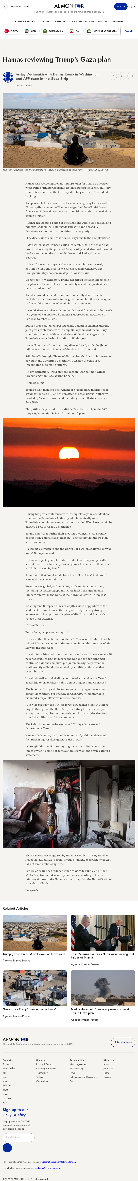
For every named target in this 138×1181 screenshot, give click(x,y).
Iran (4, 1072)
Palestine (7, 1085)
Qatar (5, 1094)
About (106, 1064)
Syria (5, 1102)
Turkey (6, 1064)
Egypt (5, 1089)
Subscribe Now (123, 1042)
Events (27, 6)
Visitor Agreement (78, 1064)
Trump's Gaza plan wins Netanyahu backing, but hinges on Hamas (102, 956)
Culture (44, 22)
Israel (5, 1081)
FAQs (72, 1072)
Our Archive (42, 1081)
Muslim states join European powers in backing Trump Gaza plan (101, 1011)
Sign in (132, 6)
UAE (5, 1077)
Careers (107, 1077)
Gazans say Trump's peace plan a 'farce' (29, 1009)
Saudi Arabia (9, 1068)
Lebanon (7, 1098)
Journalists (108, 1068)
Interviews (117, 22)
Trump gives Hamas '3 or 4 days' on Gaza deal (34, 954)
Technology (60, 22)
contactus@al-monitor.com (47, 1168)
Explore (102, 22)
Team (106, 1072)
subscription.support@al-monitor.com (59, 1161)
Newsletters (16, 6)
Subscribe (121, 6)
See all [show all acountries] (129, 31)
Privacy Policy (76, 1068)
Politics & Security (25, 22)
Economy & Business (83, 22)
